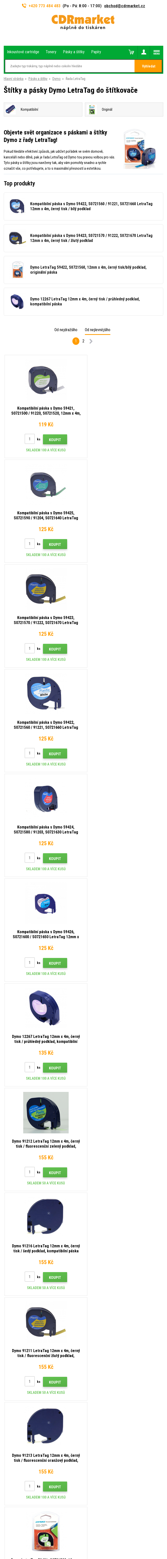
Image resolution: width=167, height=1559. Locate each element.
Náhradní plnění (15, 1355)
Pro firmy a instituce (18, 1340)
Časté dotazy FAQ (17, 1311)
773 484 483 (25, 1208)
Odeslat (108, 1174)
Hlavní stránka (13, 79)
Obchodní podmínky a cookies (25, 1326)
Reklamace (12, 1318)
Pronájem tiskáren (17, 1348)
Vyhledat (148, 66)
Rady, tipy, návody (16, 1289)
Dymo (56, 79)
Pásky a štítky (37, 79)
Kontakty (10, 1281)
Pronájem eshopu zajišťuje (74, 1536)
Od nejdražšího (65, 329)
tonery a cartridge (115, 1552)
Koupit (53, 440)
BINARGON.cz (102, 1536)
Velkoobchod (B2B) (18, 1303)
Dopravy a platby (15, 1296)
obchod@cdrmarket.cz (124, 5)
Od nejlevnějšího (97, 329)
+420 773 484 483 (41, 5)
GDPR (8, 1333)
